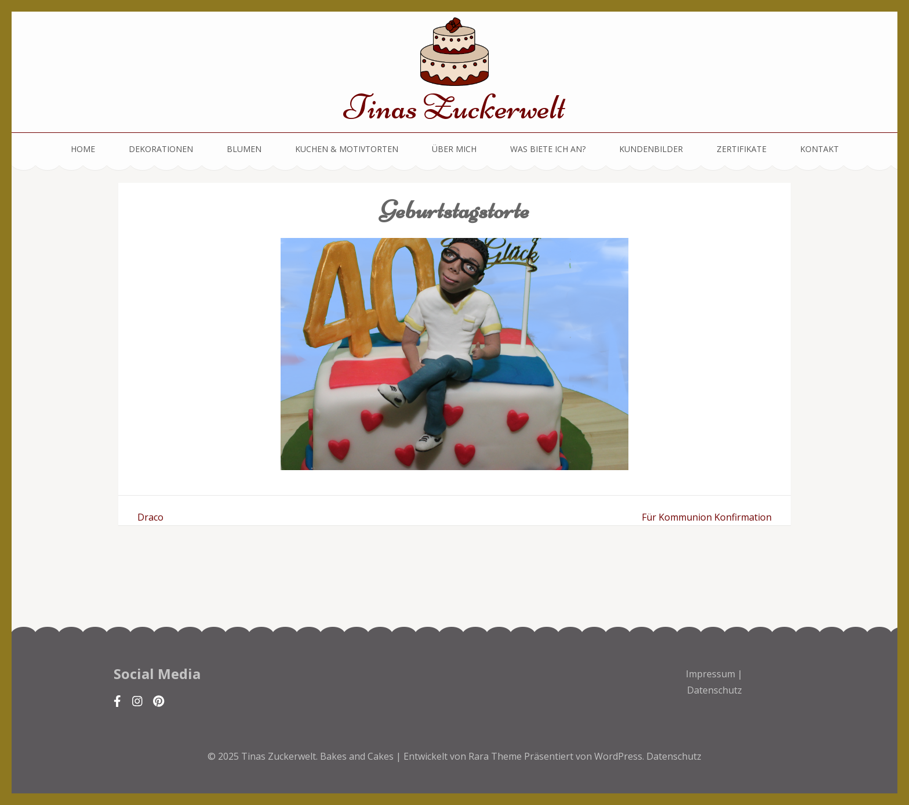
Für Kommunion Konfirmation (707, 517)
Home (83, 148)
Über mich (454, 148)
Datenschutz (714, 690)
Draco (150, 517)
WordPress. (619, 756)
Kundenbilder (651, 148)
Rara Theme (496, 756)
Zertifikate (741, 148)
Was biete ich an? (548, 148)
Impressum (710, 673)
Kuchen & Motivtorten (346, 148)
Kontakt (819, 148)
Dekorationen (161, 148)
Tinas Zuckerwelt (454, 107)
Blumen (244, 148)
